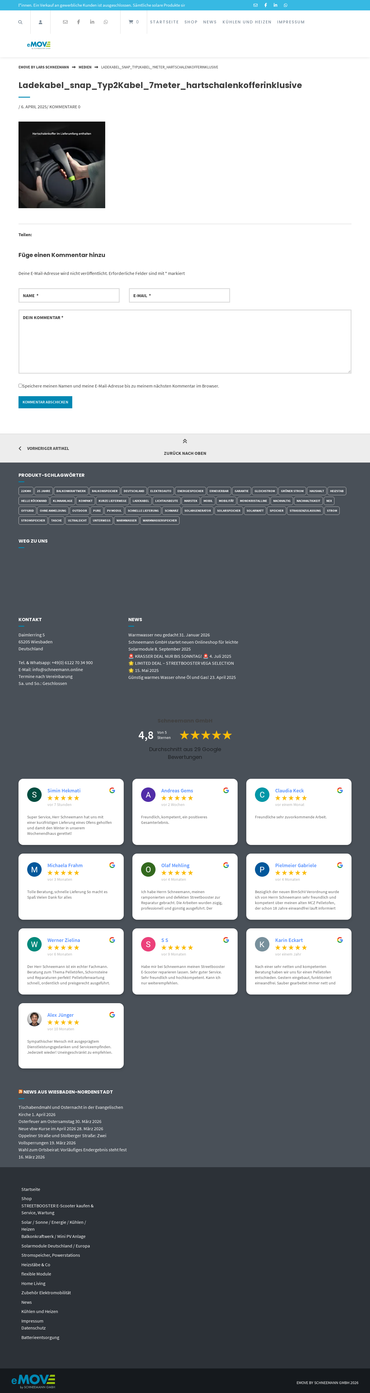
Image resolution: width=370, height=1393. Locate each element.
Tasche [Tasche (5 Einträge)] (56, 521)
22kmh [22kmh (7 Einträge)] (26, 491)
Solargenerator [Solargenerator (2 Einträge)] (197, 511)
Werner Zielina (63, 940)
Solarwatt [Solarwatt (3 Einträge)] (255, 511)
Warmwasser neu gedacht (153, 635)
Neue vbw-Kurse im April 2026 (47, 1128)
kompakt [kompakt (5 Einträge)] (85, 501)
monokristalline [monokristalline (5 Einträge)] (253, 501)
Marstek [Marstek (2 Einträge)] (190, 501)
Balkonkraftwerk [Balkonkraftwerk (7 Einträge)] (71, 491)
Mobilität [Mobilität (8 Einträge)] (226, 501)
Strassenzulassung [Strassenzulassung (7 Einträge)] (305, 511)
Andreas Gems (177, 791)
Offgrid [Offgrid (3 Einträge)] (27, 511)
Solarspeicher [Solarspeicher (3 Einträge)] (228, 511)
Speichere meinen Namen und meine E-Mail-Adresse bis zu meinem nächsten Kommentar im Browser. (120, 385)
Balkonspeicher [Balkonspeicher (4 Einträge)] (105, 491)
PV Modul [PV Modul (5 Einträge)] (114, 511)
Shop (191, 22)
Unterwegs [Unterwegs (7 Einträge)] (101, 521)
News (210, 22)
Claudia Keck (289, 791)
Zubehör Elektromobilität (46, 1290)
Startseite (164, 22)
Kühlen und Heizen (247, 22)
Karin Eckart (289, 940)
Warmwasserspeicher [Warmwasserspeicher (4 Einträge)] (160, 521)
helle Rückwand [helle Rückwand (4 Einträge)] (34, 501)
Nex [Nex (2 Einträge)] (329, 501)
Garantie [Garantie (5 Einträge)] (242, 491)
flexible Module (36, 1271)
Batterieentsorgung (40, 1334)
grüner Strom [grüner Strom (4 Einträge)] (292, 491)
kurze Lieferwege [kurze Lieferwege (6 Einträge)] (113, 501)
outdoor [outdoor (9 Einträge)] (79, 511)
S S (164, 940)
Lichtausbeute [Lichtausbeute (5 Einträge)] (166, 501)
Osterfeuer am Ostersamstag (46, 1121)
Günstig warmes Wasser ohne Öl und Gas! (168, 676)
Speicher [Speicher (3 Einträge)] (277, 511)
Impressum (291, 22)
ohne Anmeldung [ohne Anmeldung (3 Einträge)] (53, 511)
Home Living (33, 1281)
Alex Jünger (60, 1015)
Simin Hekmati (64, 791)
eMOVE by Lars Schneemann (43, 67)
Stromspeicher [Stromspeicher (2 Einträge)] (33, 521)
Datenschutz (33, 1324)
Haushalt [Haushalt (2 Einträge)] (317, 491)
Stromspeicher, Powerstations (50, 1253)
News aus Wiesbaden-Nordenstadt (69, 1092)
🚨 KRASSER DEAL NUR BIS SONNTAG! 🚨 (168, 656)
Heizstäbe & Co (35, 1262)
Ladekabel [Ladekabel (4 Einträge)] (141, 501)
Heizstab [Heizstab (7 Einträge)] (337, 491)
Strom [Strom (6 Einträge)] (332, 511)
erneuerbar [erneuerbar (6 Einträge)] (219, 491)
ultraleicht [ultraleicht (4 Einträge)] (77, 521)
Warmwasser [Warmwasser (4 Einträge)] (126, 521)
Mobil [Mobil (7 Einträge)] (208, 501)
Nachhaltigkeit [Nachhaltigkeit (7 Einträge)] (308, 501)
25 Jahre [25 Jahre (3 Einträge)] (43, 491)
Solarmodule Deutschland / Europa (55, 1244)
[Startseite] (38, 45)
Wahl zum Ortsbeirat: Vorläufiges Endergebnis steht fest (72, 1149)
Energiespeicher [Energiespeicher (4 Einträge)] (190, 491)
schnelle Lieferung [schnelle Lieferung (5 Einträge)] (143, 511)
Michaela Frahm (65, 866)
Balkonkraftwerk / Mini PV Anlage (53, 1234)
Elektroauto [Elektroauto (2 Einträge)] (160, 491)
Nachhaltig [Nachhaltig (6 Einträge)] (282, 501)
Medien (85, 67)
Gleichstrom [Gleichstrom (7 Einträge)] (265, 491)
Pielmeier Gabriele (296, 866)
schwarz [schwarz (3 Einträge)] (171, 511)
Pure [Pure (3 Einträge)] (97, 511)
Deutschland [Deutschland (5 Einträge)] (134, 491)
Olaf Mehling (175, 866)
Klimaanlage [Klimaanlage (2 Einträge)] (63, 501)
